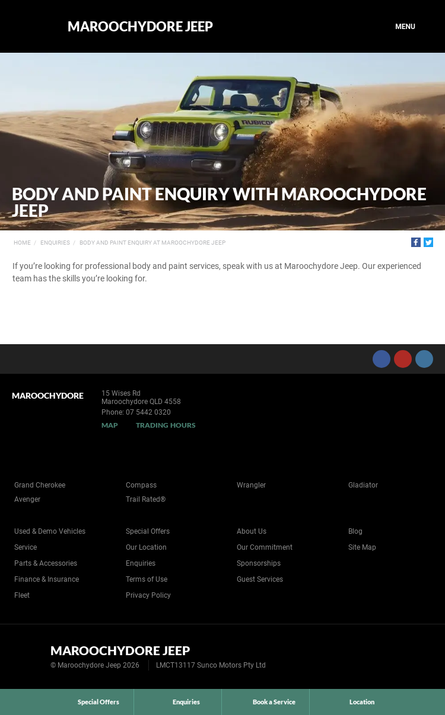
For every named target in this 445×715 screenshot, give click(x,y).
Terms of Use (146, 579)
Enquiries (55, 242)
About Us (251, 531)
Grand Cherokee (39, 485)
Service (25, 547)
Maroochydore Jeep (140, 26)
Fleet (22, 595)
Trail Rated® (146, 499)
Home (22, 242)
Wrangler (251, 485)
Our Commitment (265, 547)
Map (109, 425)
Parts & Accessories (45, 563)
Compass (141, 485)
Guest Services (260, 579)
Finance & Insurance (46, 579)
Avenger (27, 499)
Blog (355, 531)
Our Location (146, 547)
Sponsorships (259, 563)
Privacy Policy (148, 595)
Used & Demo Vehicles (49, 531)
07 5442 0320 (148, 412)
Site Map (362, 547)
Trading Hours (166, 425)
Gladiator (363, 485)
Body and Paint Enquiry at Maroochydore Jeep (152, 242)
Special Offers (148, 531)
